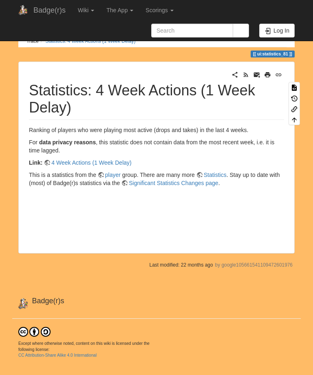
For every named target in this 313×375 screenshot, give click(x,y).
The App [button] (119, 10)
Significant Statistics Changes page (173, 183)
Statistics (215, 175)
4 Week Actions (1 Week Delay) (91, 162)
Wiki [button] (86, 10)
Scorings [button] (159, 10)
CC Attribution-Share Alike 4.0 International (57, 355)
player (113, 175)
